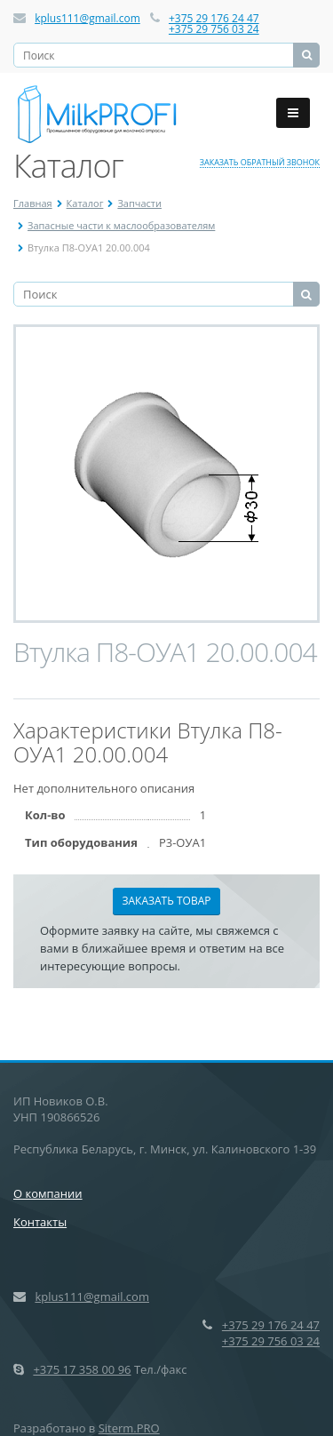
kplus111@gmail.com (87, 18)
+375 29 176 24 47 (214, 18)
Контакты (40, 1222)
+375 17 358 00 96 (82, 1369)
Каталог (85, 203)
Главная (32, 203)
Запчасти (139, 203)
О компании (48, 1193)
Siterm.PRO (129, 1428)
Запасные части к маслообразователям (121, 225)
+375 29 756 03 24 (214, 28)
